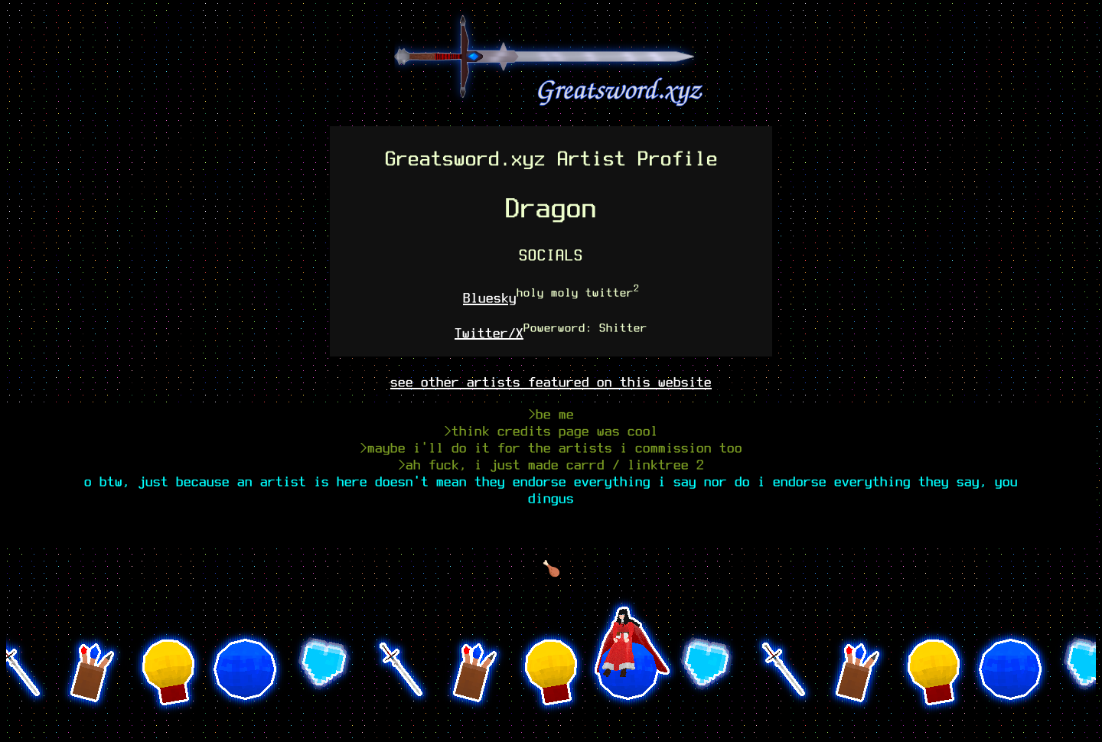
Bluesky (490, 297)
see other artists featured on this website (551, 381)
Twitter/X (489, 332)
